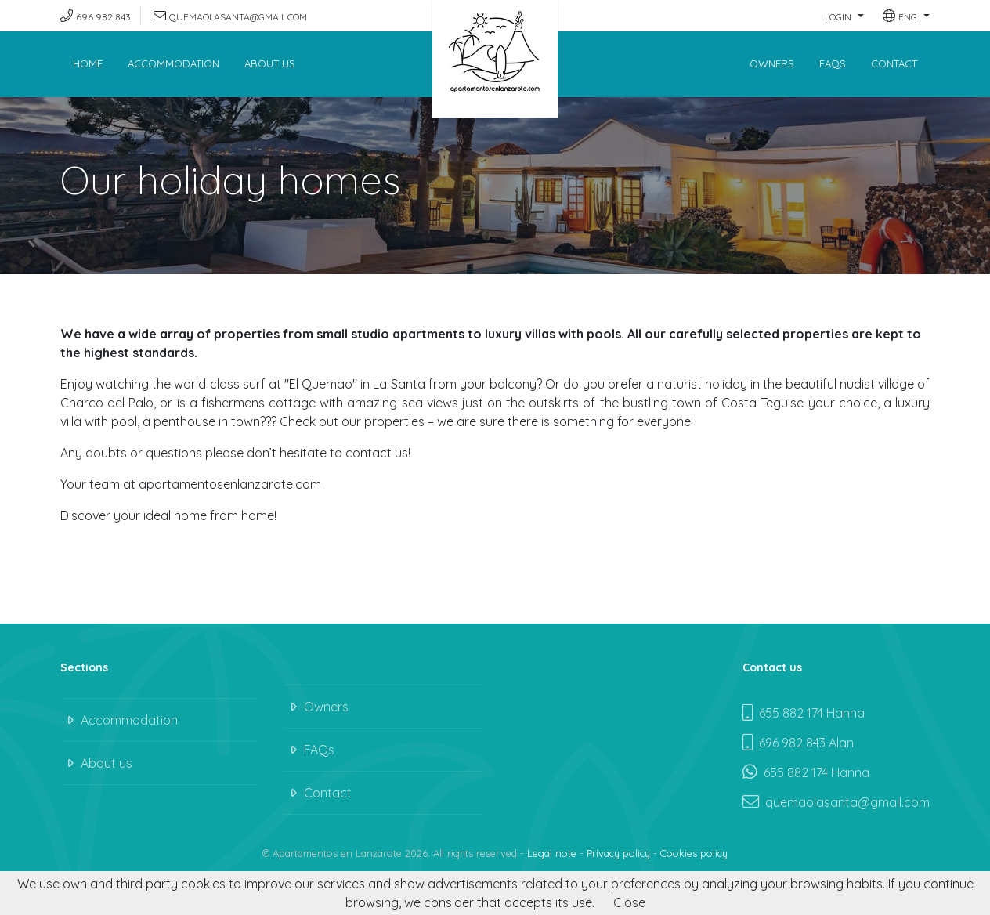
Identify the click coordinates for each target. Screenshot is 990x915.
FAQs (832, 63)
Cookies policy (694, 853)
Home (88, 63)
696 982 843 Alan (798, 742)
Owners (772, 63)
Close (629, 902)
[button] (844, 16)
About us (269, 63)
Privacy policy (618, 853)
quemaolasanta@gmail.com (238, 17)
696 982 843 (103, 17)
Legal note (551, 853)
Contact (894, 63)
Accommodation (173, 63)
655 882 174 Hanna (803, 713)
